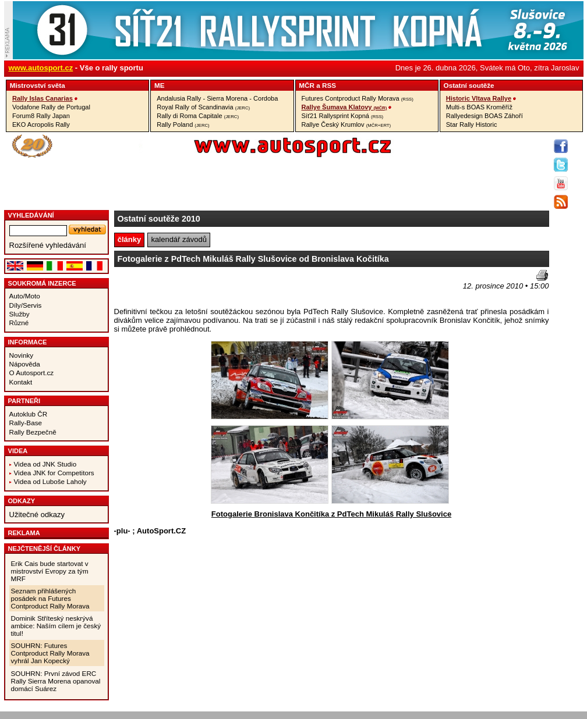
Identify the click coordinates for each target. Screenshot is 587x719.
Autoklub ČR (28, 414)
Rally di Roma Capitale (198, 115)
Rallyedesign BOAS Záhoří (484, 115)
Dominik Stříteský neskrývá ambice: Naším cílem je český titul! (56, 625)
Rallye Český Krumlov (346, 124)
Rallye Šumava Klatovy (344, 107)
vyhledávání (31, 215)
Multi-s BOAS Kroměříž (479, 107)
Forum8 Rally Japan (41, 115)
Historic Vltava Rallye (478, 98)
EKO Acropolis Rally (41, 124)
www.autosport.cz (41, 67)
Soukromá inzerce (42, 283)
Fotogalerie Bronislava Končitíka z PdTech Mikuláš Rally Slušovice (331, 514)
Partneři (24, 400)
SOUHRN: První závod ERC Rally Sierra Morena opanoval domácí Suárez (56, 681)
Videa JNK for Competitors (54, 472)
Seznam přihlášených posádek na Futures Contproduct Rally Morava (50, 598)
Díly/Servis (25, 305)
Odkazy (22, 500)
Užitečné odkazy (37, 514)
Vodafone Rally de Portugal (51, 107)
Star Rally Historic (471, 124)
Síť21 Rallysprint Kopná (343, 115)
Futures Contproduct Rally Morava (357, 98)
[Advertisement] (182, 287)
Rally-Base (26, 422)
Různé (19, 322)
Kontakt (21, 382)
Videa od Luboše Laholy (50, 481)
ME (159, 85)
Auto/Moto (24, 296)
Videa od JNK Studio (45, 464)
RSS (329, 85)
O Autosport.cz (31, 372)
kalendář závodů (179, 239)
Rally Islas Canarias (42, 98)
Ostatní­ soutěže (469, 85)
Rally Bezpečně (32, 432)
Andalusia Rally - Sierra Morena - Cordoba (217, 98)
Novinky (21, 355)
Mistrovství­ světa (37, 85)
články (129, 239)
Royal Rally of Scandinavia (203, 107)
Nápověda (24, 364)
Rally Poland (183, 124)
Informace (27, 342)
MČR (306, 85)
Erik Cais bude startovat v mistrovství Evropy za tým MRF (50, 571)
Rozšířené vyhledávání (47, 245)
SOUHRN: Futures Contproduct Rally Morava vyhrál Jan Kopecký (50, 653)
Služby (19, 314)
